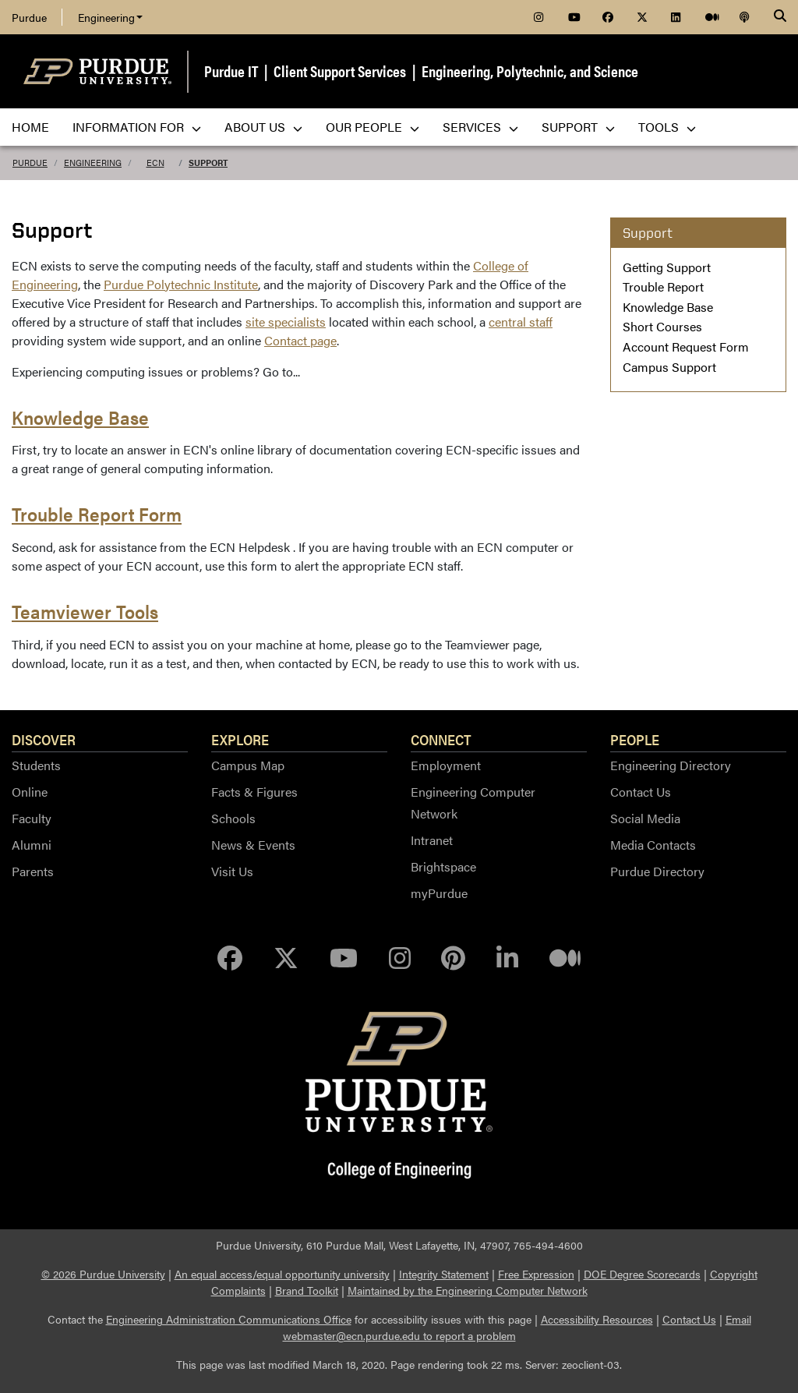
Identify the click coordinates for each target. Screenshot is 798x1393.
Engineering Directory (670, 765)
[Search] (780, 17)
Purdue (29, 17)
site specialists (285, 322)
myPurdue (439, 893)
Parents (33, 871)
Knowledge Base (80, 417)
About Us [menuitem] (263, 127)
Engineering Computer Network (473, 802)
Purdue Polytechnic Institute (181, 284)
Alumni (31, 845)
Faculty (31, 818)
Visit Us (232, 871)
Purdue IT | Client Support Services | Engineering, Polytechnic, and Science (421, 70)
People (634, 739)
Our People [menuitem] (372, 127)
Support (208, 162)
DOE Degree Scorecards (642, 1274)
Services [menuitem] (480, 127)
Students (36, 765)
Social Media (645, 818)
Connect (441, 739)
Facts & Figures (254, 792)
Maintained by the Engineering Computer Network (468, 1290)
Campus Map (247, 765)
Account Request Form (686, 346)
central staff (521, 322)
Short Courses (662, 326)
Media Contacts (653, 845)
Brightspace (443, 866)
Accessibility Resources (597, 1319)
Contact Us (640, 792)
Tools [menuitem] (667, 127)
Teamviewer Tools (85, 611)
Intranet (432, 840)
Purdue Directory (657, 871)
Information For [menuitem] (136, 127)
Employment (446, 765)
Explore (240, 739)
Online (30, 792)
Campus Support (669, 367)
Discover (44, 739)
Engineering (110, 17)
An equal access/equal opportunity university (282, 1274)
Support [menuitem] (578, 127)
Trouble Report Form (97, 513)
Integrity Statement (444, 1274)
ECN (155, 162)
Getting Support (667, 267)
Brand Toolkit (306, 1290)
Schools (233, 818)
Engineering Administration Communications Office (228, 1319)
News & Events (253, 845)
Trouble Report (663, 286)
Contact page (300, 340)
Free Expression (536, 1274)
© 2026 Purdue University (103, 1274)
